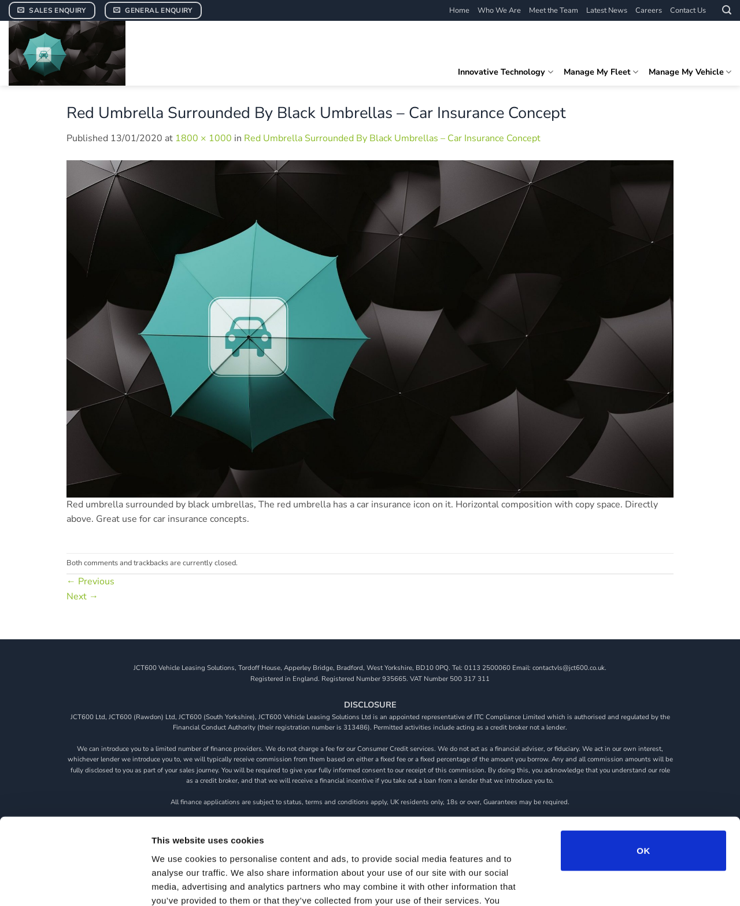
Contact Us (688, 10)
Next (82, 596)
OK (643, 773)
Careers (648, 10)
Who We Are (499, 10)
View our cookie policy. (442, 836)
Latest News (606, 10)
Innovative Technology (505, 72)
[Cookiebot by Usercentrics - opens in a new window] (74, 883)
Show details (607, 883)
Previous (90, 581)
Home (459, 10)
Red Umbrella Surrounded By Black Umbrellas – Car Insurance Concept (392, 138)
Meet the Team (553, 10)
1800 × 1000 (203, 138)
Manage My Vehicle (690, 72)
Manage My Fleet (601, 72)
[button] (726, 10)
